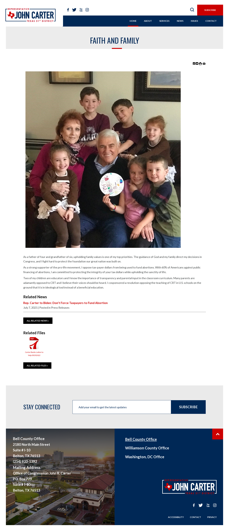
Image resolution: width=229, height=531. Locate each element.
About (148, 21)
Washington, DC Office (144, 456)
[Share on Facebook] (194, 63)
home (133, 21)
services (164, 21)
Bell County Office (141, 439)
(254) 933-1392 (25, 461)
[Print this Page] (200, 63)
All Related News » (38, 320)
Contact (195, 517)
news (180, 21)
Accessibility (176, 517)
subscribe (210, 10)
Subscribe (188, 407)
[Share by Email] (204, 63)
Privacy (212, 517)
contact (211, 21)
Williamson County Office (147, 448)
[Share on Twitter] (197, 63)
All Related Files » (37, 365)
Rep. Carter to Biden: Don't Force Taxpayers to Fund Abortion (65, 303)
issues (194, 21)
